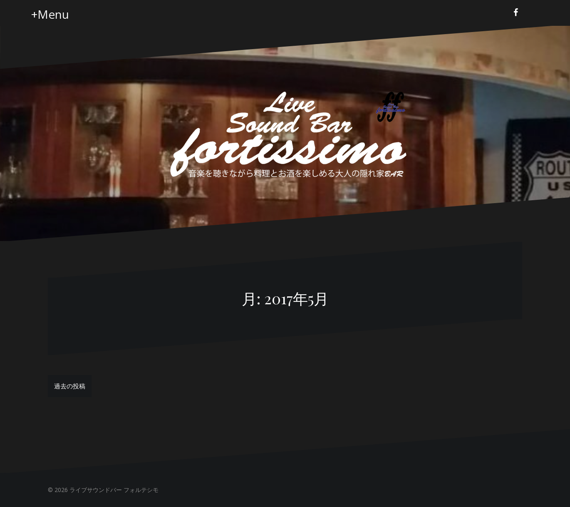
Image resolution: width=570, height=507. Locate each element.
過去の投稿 (69, 386)
